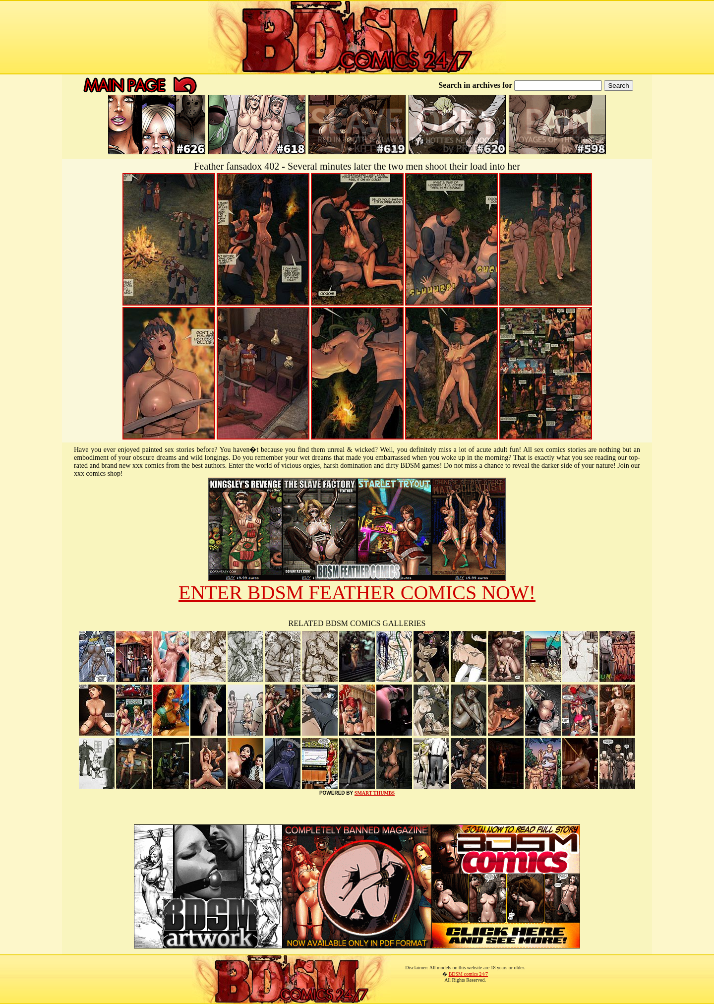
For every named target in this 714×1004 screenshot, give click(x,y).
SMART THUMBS (375, 793)
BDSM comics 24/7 (468, 974)
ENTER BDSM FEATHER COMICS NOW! (357, 592)
